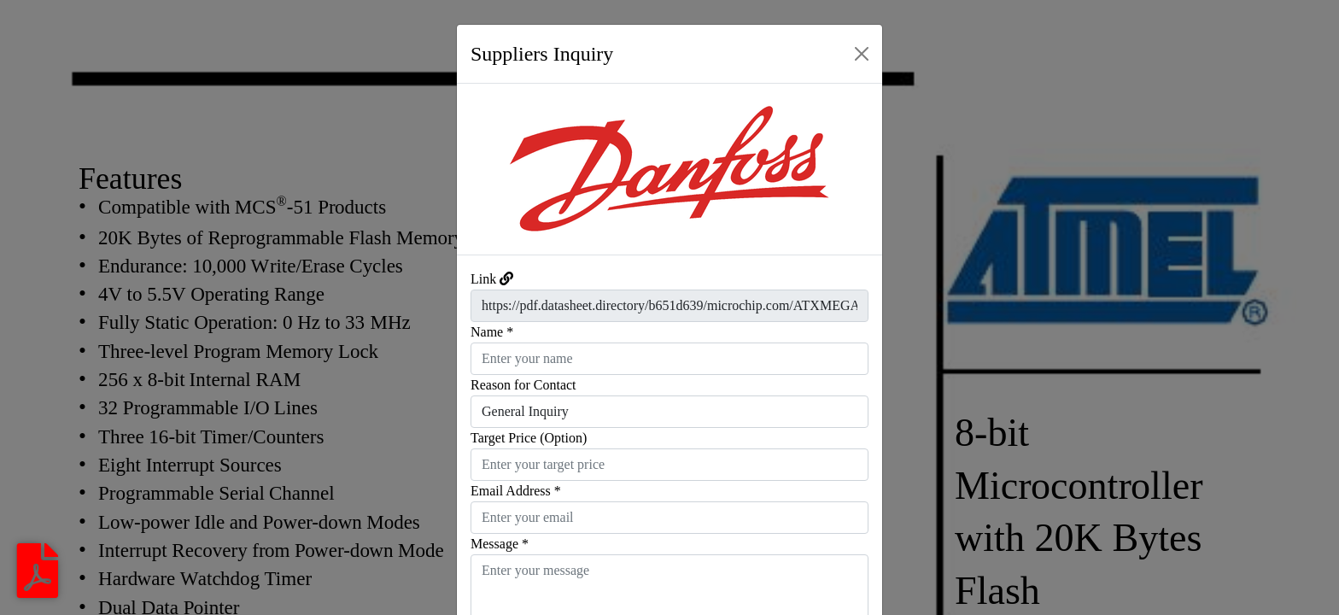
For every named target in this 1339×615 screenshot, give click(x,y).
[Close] (861, 53)
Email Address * (516, 490)
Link (483, 279)
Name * (492, 332)
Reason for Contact (523, 385)
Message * (500, 543)
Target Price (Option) (529, 437)
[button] (489, 169)
